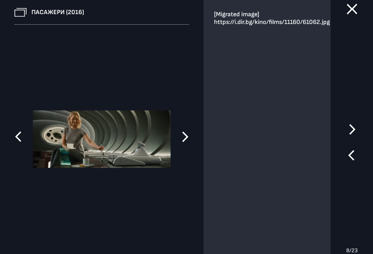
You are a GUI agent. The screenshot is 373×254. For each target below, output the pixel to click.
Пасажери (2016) (57, 12)
